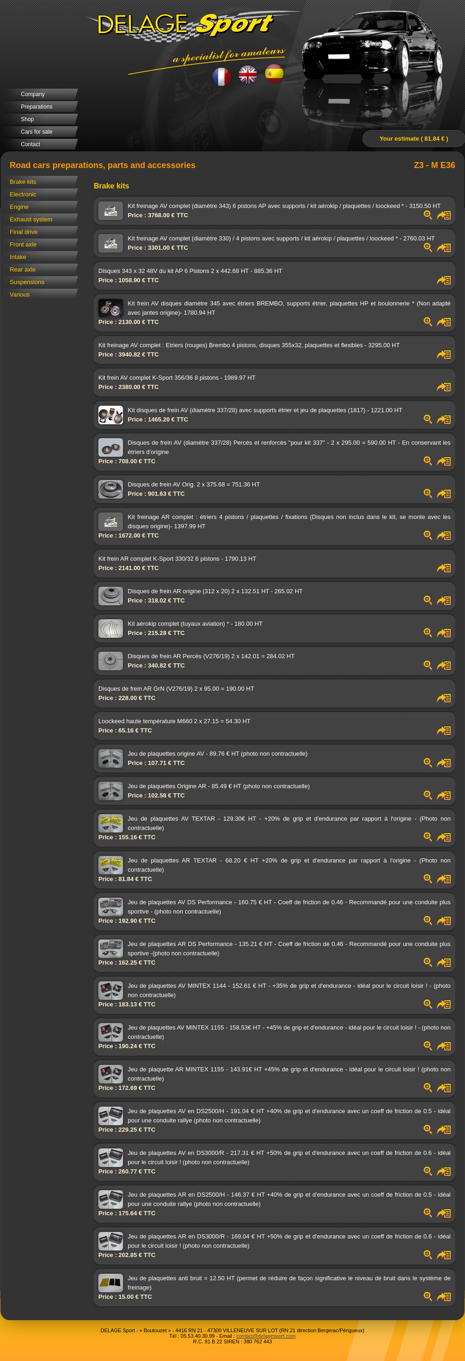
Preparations (36, 107)
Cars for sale (36, 132)
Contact (30, 144)
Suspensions (27, 282)
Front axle (23, 244)
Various (20, 294)
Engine (19, 206)
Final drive (24, 231)
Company (33, 94)
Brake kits (23, 181)
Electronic (23, 194)
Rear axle (23, 269)
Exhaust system (31, 219)
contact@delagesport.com (266, 1336)
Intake (18, 256)
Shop (27, 119)
